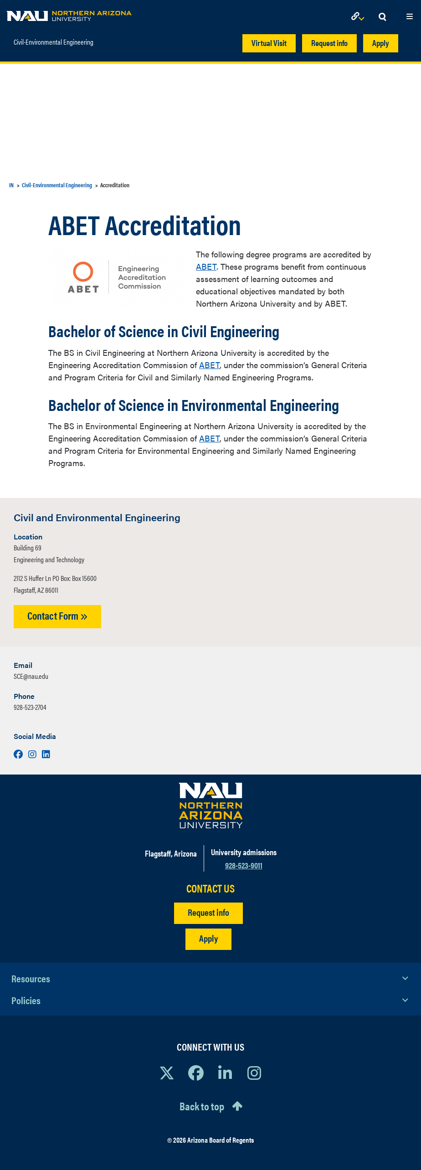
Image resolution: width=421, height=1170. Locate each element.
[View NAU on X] (167, 1072)
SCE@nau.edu (31, 676)
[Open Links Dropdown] (359, 17)
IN (11, 184)
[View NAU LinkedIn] (225, 1072)
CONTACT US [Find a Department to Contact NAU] (210, 888)
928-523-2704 (30, 707)
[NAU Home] (69, 13)
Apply (380, 42)
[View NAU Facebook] (196, 1072)
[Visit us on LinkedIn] (46, 753)
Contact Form (57, 615)
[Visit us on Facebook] (19, 753)
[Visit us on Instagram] (33, 753)
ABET (206, 266)
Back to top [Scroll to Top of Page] (202, 1106)
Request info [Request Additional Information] (208, 912)
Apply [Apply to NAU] (208, 937)
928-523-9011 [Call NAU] (243, 865)
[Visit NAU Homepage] (211, 805)
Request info (329, 42)
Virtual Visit (269, 42)
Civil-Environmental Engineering (53, 38)
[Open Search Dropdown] (382, 17)
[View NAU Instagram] (254, 1072)
